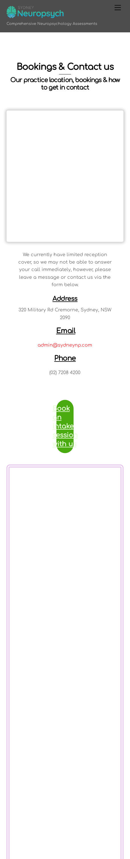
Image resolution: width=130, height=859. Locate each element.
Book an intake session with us (65, 426)
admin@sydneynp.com (65, 345)
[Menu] (117, 7)
